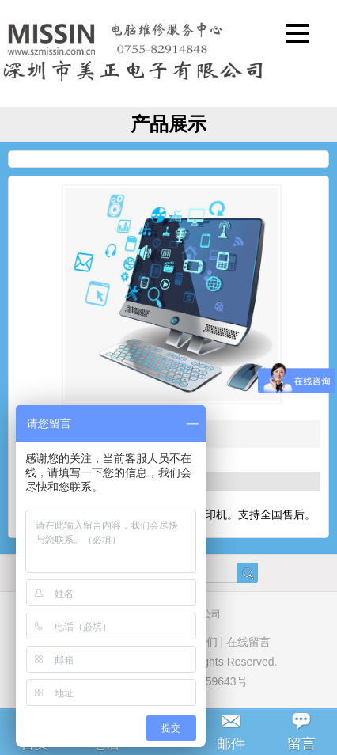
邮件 (231, 744)
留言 (301, 744)
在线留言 (248, 641)
